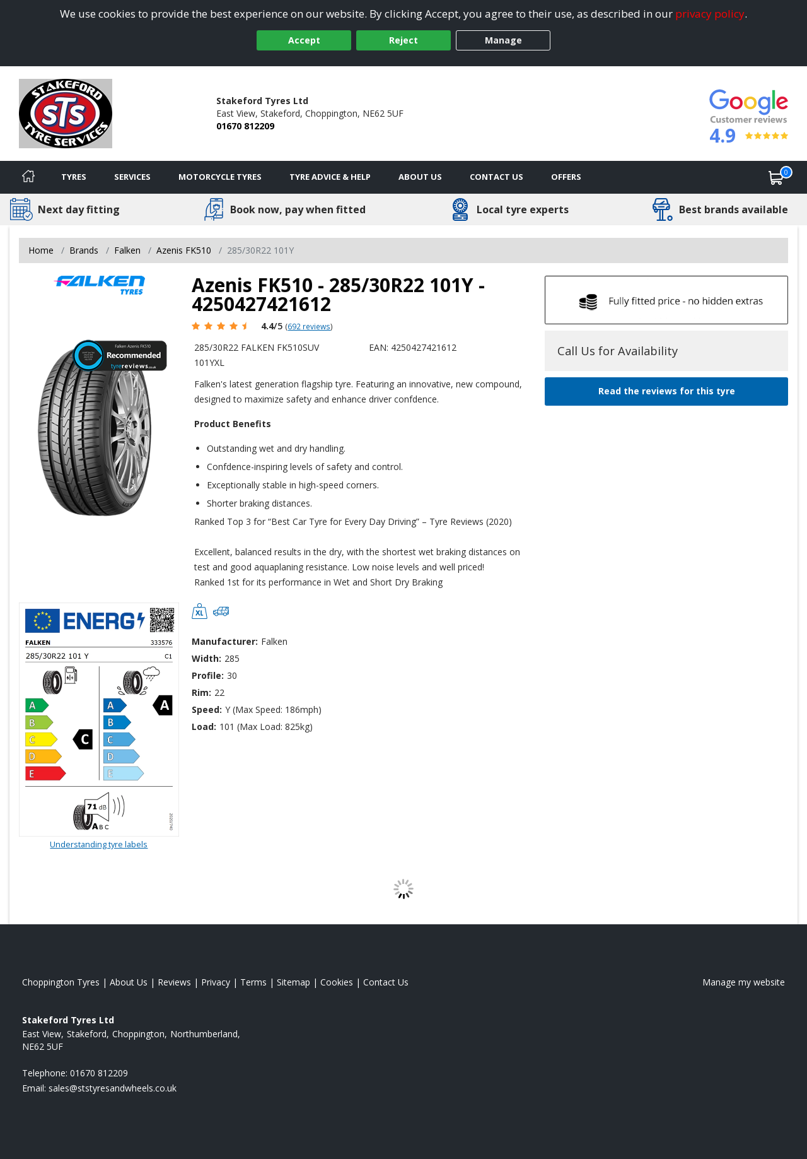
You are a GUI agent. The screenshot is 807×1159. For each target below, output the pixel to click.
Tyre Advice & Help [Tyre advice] (330, 176)
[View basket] (776, 177)
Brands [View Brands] (83, 250)
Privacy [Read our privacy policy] (215, 982)
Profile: (208, 675)
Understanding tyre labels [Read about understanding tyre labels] (99, 844)
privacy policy (710, 13)
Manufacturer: (225, 641)
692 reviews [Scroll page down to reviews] (308, 326)
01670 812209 (245, 126)
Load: (204, 726)
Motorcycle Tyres (220, 176)
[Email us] (113, 1088)
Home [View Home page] (41, 250)
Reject (403, 40)
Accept (304, 40)
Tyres (73, 176)
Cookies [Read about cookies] (336, 982)
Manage (503, 40)
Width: (206, 658)
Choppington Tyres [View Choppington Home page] (61, 982)
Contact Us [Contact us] (496, 176)
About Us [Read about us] (129, 982)
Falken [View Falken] (127, 250)
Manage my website (743, 982)
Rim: (201, 692)
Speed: (207, 709)
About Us (420, 176)
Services (132, 176)
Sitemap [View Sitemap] (293, 982)
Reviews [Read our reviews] (174, 982)
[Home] (28, 177)
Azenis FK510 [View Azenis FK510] (183, 250)
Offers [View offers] (566, 176)
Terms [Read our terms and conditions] (253, 982)
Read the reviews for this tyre (666, 391)
